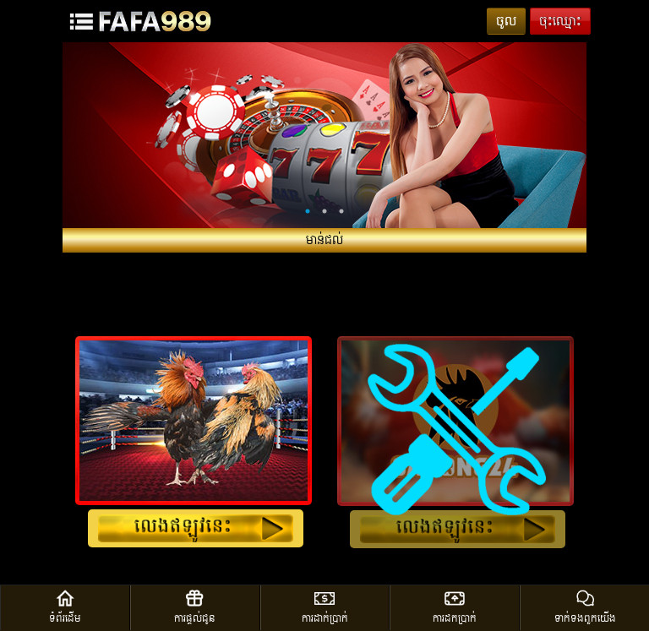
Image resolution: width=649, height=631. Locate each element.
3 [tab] (341, 211)
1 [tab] (307, 211)
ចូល (506, 21)
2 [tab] (324, 211)
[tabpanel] (324, 135)
